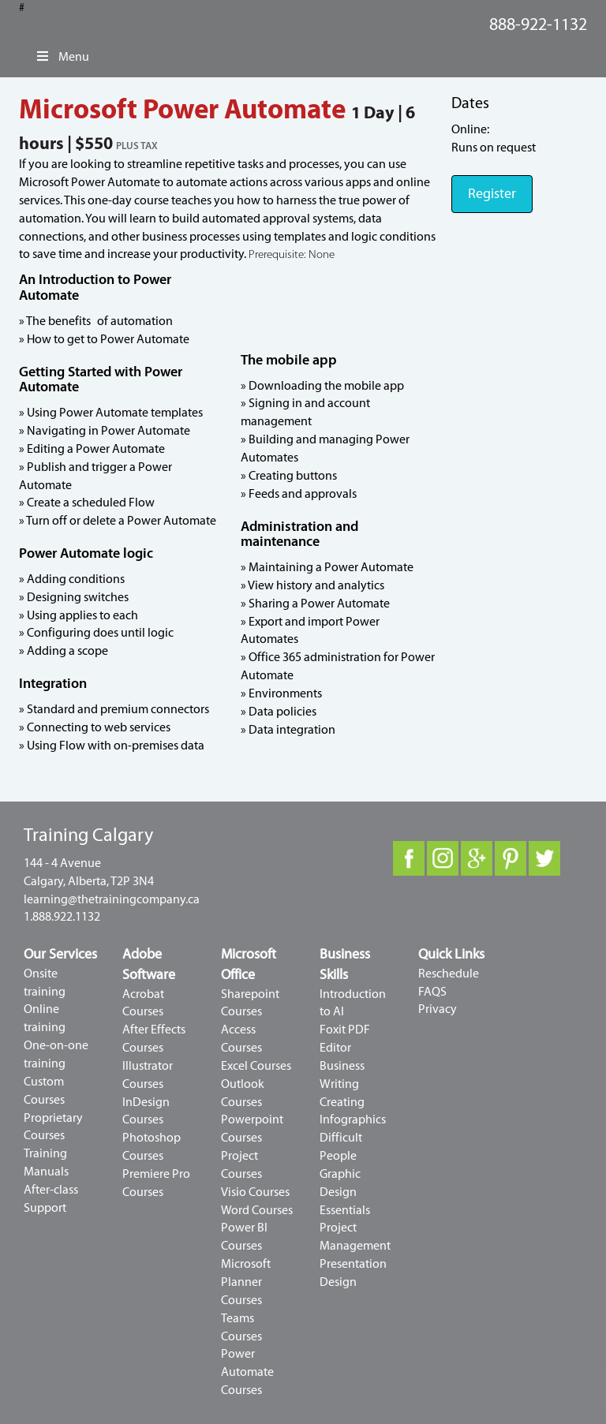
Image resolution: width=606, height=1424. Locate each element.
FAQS (432, 992)
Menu (62, 57)
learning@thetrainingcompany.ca (112, 899)
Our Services (60, 954)
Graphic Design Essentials (345, 1192)
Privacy (437, 1009)
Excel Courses (256, 1066)
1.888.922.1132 (62, 917)
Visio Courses (255, 1192)
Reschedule (448, 973)
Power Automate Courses (247, 1372)
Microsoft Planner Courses (246, 1282)
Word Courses (257, 1210)
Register (492, 193)
